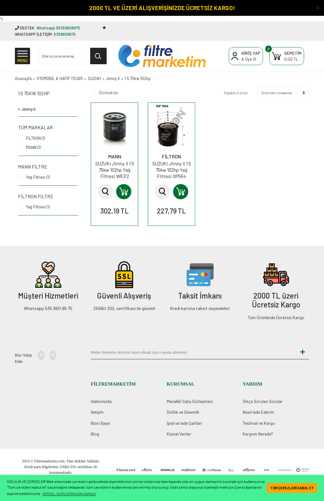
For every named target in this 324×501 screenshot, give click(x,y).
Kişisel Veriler (179, 433)
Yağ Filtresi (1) (38, 177)
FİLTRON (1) (35, 138)
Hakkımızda (101, 401)
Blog (95, 433)
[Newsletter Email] (193, 352)
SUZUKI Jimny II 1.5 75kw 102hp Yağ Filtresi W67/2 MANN (114, 170)
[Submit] (302, 352)
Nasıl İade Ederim (258, 412)
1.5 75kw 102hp (138, 78)
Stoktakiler (109, 92)
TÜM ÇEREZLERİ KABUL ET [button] (292, 488)
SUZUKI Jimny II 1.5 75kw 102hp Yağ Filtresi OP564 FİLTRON (171, 170)
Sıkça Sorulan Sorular (263, 401)
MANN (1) (33, 147)
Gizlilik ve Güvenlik (183, 412)
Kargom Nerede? (258, 433)
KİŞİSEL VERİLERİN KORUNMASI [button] (69, 494)
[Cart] (287, 56)
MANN (114, 156)
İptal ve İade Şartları (184, 423)
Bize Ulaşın (100, 423)
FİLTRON (171, 156)
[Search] (72, 56)
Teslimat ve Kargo (259, 423)
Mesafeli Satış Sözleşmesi (190, 401)
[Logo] (161, 56)
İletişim (97, 412)
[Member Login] (245, 56)
